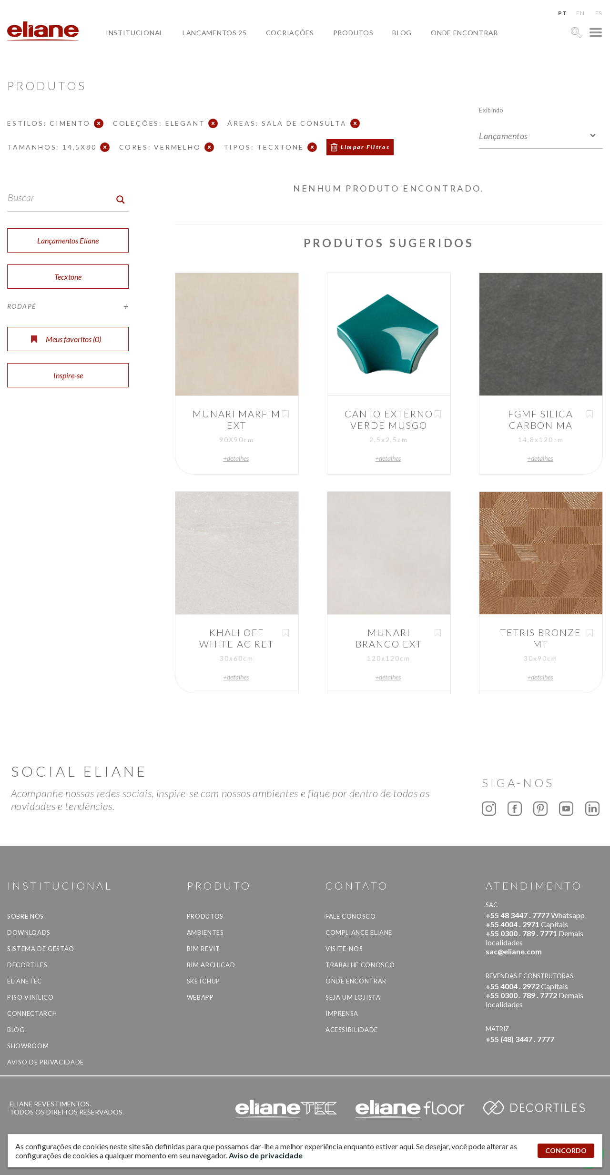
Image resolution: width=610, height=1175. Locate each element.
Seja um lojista (353, 997)
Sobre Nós (25, 916)
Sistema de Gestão (40, 948)
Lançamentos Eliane (68, 240)
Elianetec (24, 981)
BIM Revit (203, 948)
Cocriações (290, 33)
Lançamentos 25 (215, 33)
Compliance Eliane (358, 932)
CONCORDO (566, 1150)
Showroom (28, 1046)
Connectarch (32, 1013)
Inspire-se (68, 375)
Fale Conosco (350, 916)
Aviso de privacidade (45, 1062)
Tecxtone (67, 276)
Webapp (200, 997)
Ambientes (205, 932)
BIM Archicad (211, 965)
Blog (402, 33)
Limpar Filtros (365, 147)
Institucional (134, 33)
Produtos (353, 33)
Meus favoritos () (66, 339)
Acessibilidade (351, 1029)
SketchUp (203, 981)
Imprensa (341, 1013)
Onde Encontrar (464, 33)
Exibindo (491, 109)
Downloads (29, 932)
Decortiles (27, 965)
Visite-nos (344, 948)
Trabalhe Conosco (360, 965)
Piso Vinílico (30, 997)
